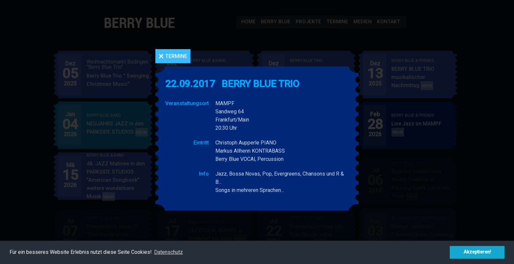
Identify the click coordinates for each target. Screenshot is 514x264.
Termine (176, 56)
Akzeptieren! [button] (477, 252)
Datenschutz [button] (168, 252)
